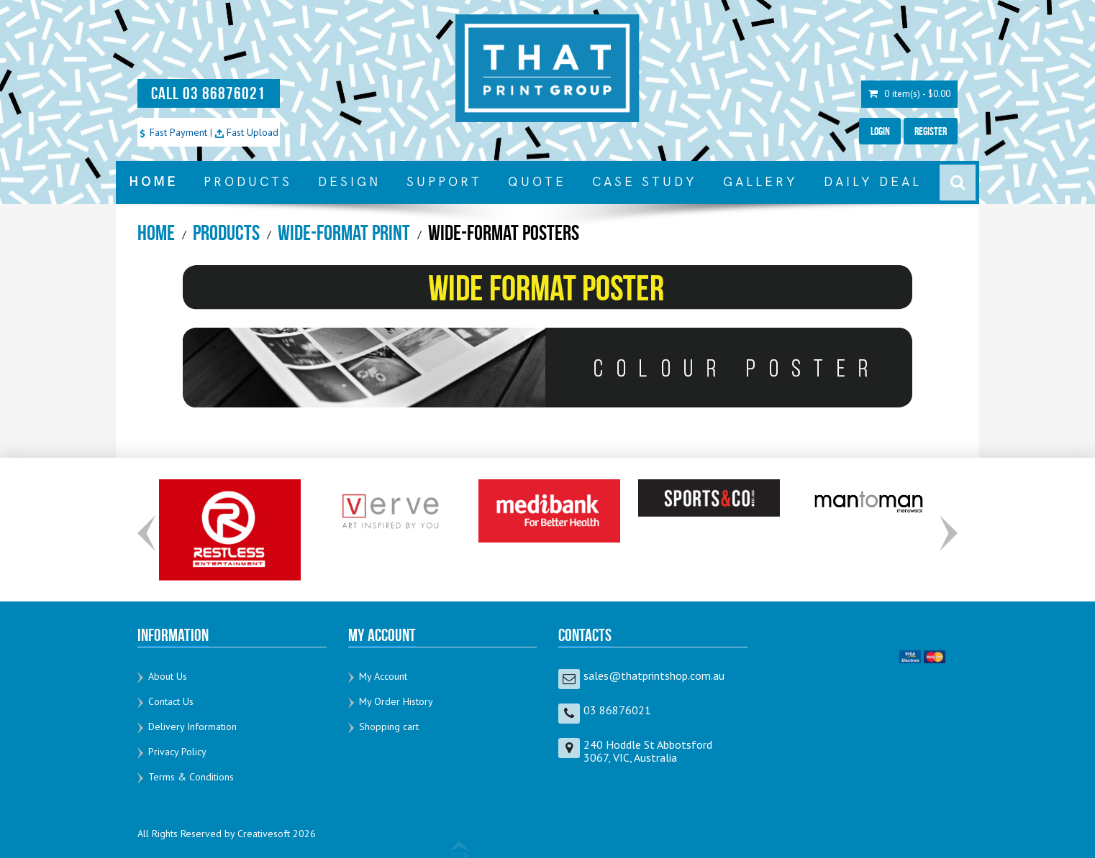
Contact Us (171, 701)
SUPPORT (444, 182)
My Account (383, 676)
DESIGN (349, 182)
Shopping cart (389, 726)
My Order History (396, 701)
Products (226, 232)
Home (156, 232)
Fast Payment (172, 132)
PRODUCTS (248, 182)
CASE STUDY (644, 182)
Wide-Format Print (344, 232)
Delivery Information (192, 726)
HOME (153, 182)
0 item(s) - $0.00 (907, 93)
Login (878, 131)
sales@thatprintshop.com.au (653, 675)
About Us (167, 676)
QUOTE (537, 182)
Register (930, 131)
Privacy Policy (177, 751)
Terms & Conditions (191, 776)
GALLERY (760, 182)
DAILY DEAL (873, 182)
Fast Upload (246, 132)
